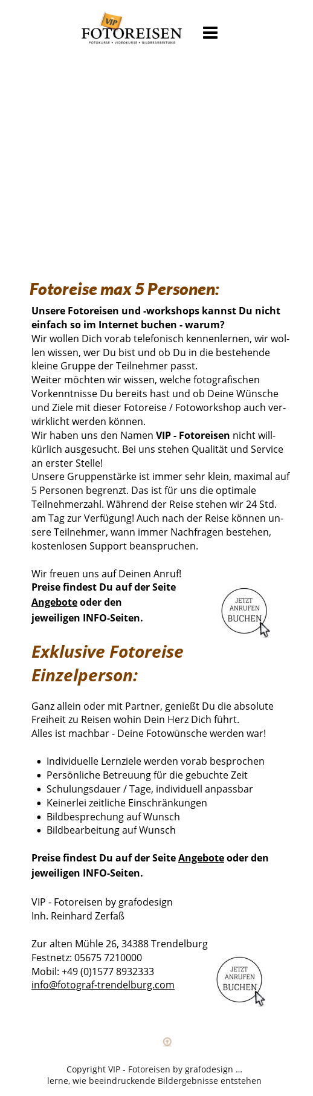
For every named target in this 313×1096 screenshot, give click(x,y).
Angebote (54, 602)
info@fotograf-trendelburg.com (103, 984)
